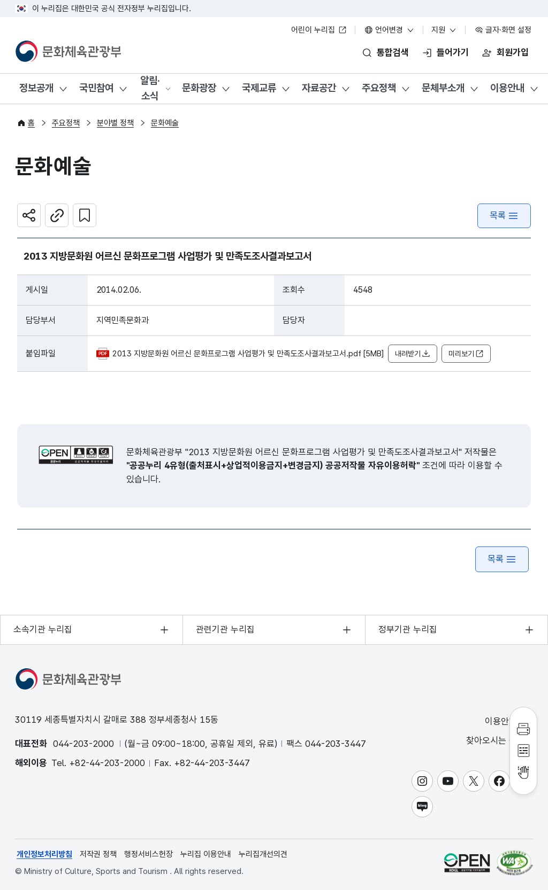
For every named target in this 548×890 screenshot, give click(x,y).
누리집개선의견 (263, 854)
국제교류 (259, 88)
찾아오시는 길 (498, 740)
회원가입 (513, 52)
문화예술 (165, 123)
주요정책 (379, 88)
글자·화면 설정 (503, 30)
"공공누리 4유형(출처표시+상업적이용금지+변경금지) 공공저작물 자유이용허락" (273, 465)
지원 (444, 30)
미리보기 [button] (466, 353)
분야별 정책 (115, 123)
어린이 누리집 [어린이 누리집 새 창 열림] (319, 30)
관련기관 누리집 (225, 629)
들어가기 (453, 52)
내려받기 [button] (412, 353)
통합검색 (393, 52)
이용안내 (507, 88)
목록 (504, 215)
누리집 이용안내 (205, 854)
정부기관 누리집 (407, 629)
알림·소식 (150, 88)
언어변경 (389, 30)
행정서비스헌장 (148, 854)
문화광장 (199, 88)
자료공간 (319, 88)
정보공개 (36, 88)
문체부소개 (443, 88)
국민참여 (96, 88)
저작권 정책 (98, 854)
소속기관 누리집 (42, 629)
